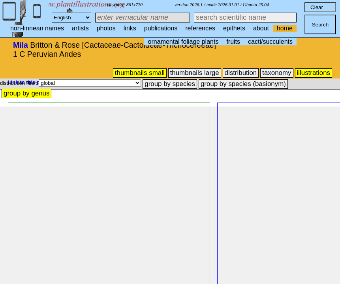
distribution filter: (19, 83)
